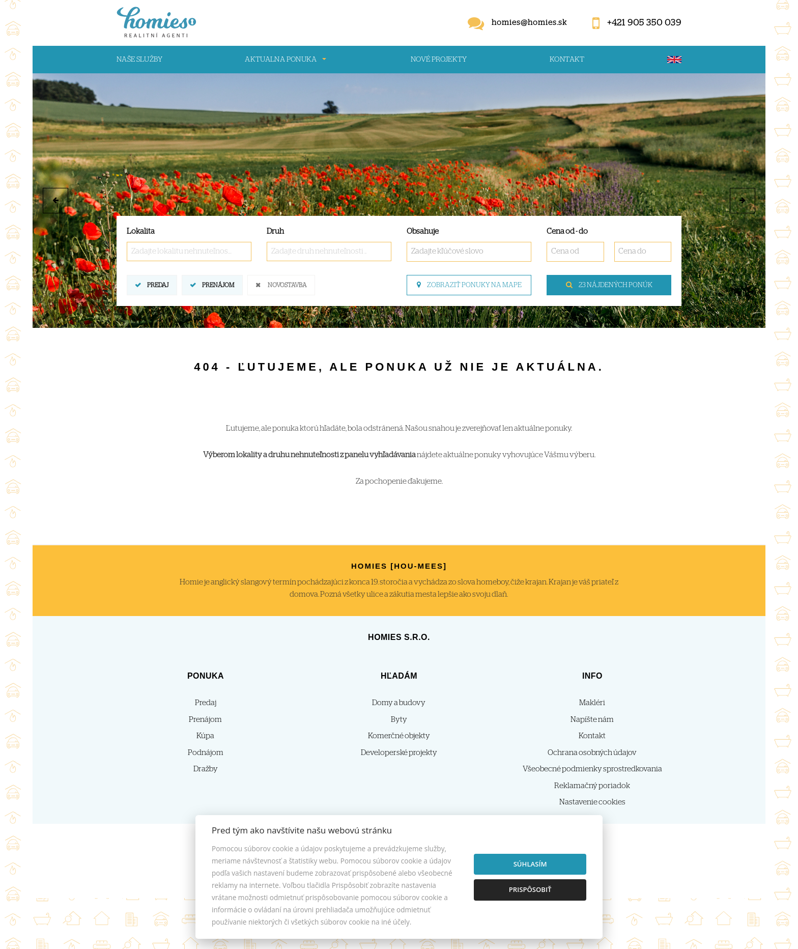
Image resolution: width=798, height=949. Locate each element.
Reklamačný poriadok (592, 786)
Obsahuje (423, 231)
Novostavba (287, 284)
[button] (55, 200)
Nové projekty (439, 59)
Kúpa (205, 736)
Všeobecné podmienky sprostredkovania (592, 769)
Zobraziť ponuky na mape (469, 285)
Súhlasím (530, 864)
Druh (275, 231)
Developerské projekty (399, 753)
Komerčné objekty (399, 736)
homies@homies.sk (529, 22)
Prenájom (218, 284)
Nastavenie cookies (592, 802)
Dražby (205, 769)
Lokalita (141, 231)
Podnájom (205, 753)
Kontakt (567, 59)
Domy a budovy (398, 703)
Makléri (592, 703)
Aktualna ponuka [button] (281, 59)
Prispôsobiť (530, 889)
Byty (399, 719)
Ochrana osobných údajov (592, 753)
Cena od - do (567, 231)
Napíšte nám (592, 719)
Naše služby (139, 59)
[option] (399, 200)
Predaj (157, 284)
